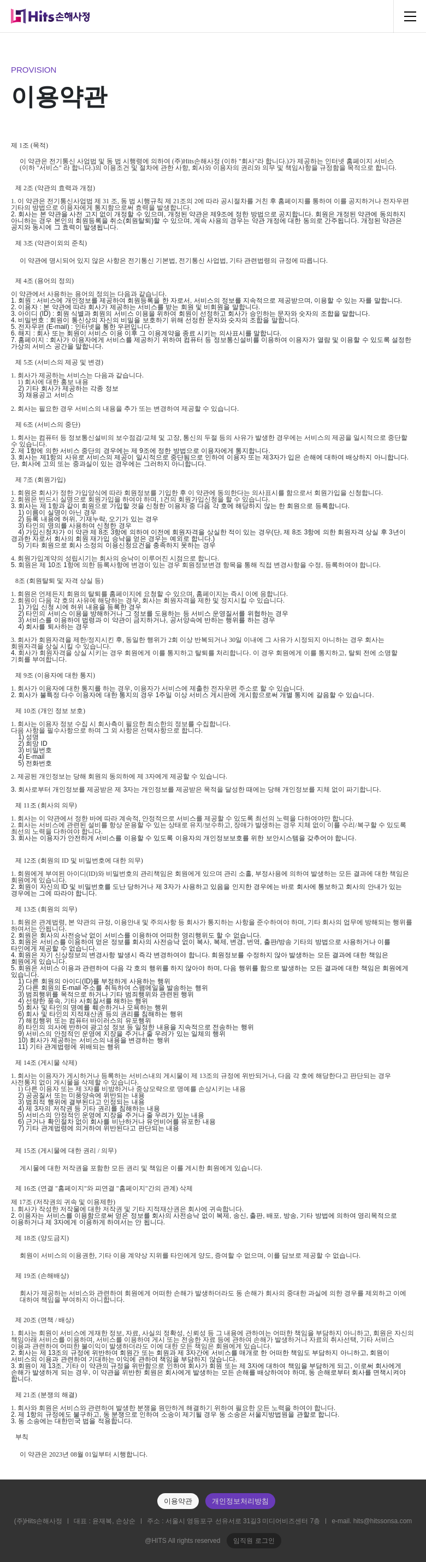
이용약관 (178, 1501)
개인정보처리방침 (240, 1501)
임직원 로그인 (253, 1541)
